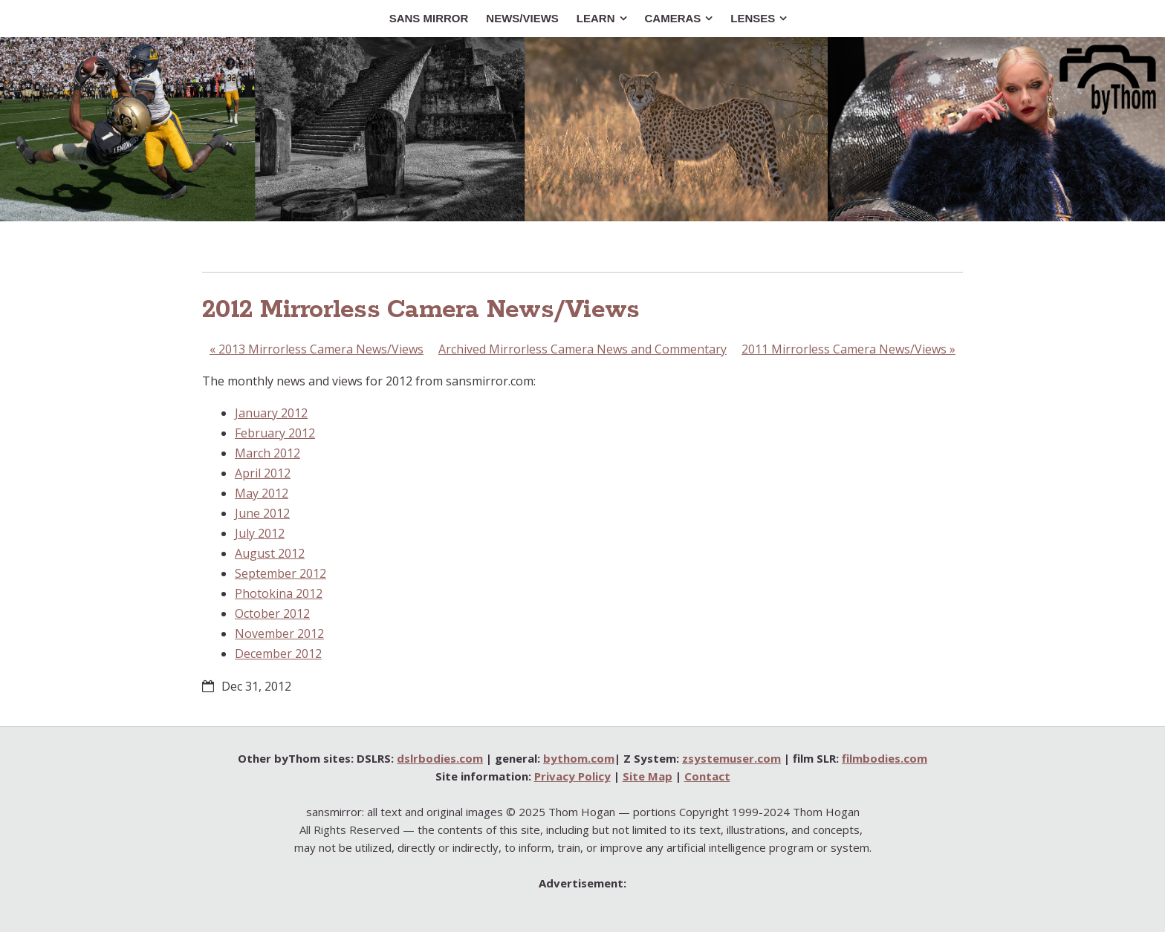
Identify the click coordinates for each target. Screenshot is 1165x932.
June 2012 (262, 513)
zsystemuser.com (731, 758)
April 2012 (263, 473)
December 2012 (278, 653)
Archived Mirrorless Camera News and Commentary (582, 349)
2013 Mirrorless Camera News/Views (317, 349)
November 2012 (279, 633)
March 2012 (267, 453)
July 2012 (260, 533)
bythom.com (578, 758)
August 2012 (270, 553)
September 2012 (280, 573)
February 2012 (275, 433)
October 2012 (272, 613)
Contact (707, 776)
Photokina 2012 (278, 593)
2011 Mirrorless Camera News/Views (848, 349)
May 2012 (261, 493)
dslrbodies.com (440, 758)
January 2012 (271, 413)
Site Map (647, 776)
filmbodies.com (884, 758)
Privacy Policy (572, 776)
